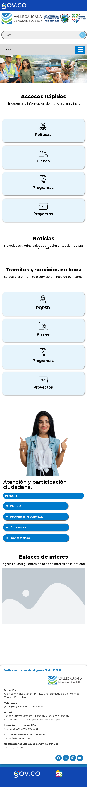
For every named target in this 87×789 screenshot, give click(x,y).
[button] (4, 70)
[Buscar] (82, 35)
